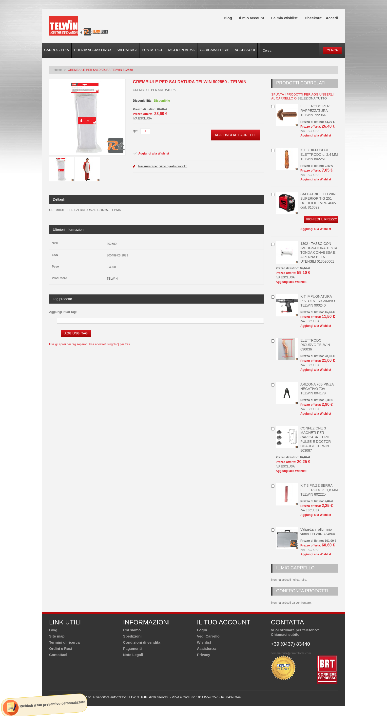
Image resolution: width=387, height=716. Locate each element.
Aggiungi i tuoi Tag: (63, 312)
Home (58, 70)
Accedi (332, 18)
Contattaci (58, 655)
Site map (57, 636)
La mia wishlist (284, 18)
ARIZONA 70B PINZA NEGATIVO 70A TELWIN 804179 (317, 388)
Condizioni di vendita (141, 642)
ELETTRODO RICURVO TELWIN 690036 (315, 344)
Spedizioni (132, 636)
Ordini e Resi (60, 648)
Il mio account (251, 18)
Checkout (313, 18)
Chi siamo (132, 630)
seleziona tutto (312, 98)
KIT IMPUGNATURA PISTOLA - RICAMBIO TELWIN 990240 (317, 300)
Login (202, 630)
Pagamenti (132, 648)
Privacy (203, 655)
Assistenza (206, 648)
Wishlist (204, 642)
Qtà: (135, 131)
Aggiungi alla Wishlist (153, 153)
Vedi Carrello (208, 636)
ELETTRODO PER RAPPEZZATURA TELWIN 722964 (314, 110)
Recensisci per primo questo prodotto (162, 166)
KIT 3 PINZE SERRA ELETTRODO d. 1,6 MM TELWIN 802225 (319, 490)
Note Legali (133, 655)
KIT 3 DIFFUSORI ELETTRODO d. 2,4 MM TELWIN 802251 (319, 154)
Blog (228, 18)
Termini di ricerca (64, 642)
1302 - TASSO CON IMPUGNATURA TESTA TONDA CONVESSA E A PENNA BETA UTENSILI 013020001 (318, 252)
